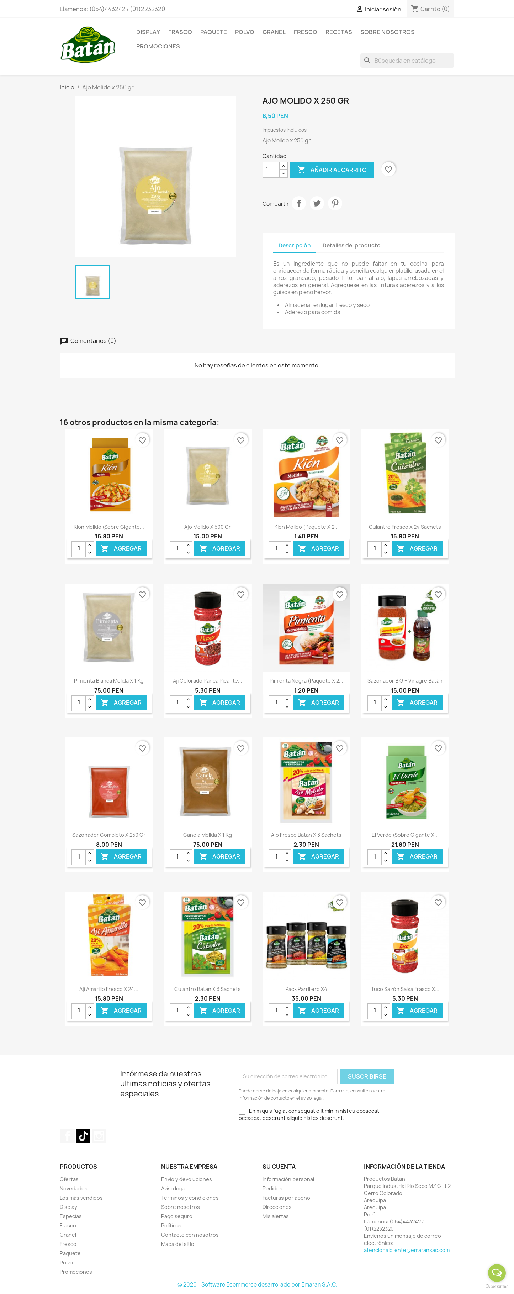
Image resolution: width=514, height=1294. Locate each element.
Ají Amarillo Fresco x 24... (108, 989)
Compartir (299, 203)
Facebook (67, 1136)
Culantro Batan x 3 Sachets (207, 989)
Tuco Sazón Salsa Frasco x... (405, 989)
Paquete (213, 32)
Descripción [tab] (295, 245)
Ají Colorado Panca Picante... (207, 680)
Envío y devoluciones (186, 1179)
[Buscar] (407, 60)
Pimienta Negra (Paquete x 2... (306, 680)
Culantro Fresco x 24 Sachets (405, 526)
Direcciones (277, 1207)
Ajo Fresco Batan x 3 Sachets (306, 834)
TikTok (83, 1136)
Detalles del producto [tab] (352, 245)
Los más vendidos (81, 1197)
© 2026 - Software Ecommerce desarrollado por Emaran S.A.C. (257, 1284)
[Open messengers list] (497, 1273)
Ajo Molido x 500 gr (207, 526)
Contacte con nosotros (190, 1234)
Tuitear (317, 203)
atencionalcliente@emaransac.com (407, 1250)
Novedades (74, 1188)
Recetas (338, 32)
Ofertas (69, 1179)
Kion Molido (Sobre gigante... (109, 526)
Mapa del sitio (177, 1244)
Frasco (180, 32)
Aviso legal (173, 1188)
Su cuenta (279, 1166)
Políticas (171, 1225)
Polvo (244, 32)
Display (148, 32)
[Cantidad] (271, 170)
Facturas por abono (286, 1197)
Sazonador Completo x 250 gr (108, 834)
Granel (274, 32)
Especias (71, 1216)
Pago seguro (176, 1216)
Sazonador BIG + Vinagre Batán (405, 680)
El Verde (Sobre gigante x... (405, 834)
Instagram (99, 1136)
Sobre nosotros (180, 1207)
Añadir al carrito (332, 169)
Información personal (288, 1179)
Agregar (121, 548)
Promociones (158, 46)
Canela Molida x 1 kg (207, 834)
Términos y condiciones (190, 1197)
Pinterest (335, 203)
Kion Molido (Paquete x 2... (306, 526)
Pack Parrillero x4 (306, 989)
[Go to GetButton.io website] (497, 1286)
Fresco (305, 32)
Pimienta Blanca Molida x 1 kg (109, 680)
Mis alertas (276, 1216)
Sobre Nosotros (387, 32)
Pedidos (272, 1188)
